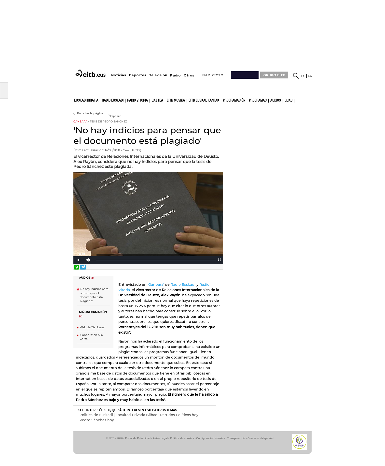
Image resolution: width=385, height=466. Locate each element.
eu (303, 76)
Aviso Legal (160, 438)
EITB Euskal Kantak (204, 101)
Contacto (253, 438)
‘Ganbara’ (156, 284)
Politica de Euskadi (96, 415)
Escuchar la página (88, 113)
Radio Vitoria (137, 101)
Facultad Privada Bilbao (136, 415)
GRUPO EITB (274, 75)
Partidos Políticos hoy (179, 415)
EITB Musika (176, 101)
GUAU (288, 101)
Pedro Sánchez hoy (97, 420)
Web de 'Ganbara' (92, 327)
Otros (189, 75)
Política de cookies (182, 438)
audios (275, 101)
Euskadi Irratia (86, 101)
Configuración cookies (210, 438)
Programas (258, 101)
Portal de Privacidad (138, 438)
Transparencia (236, 438)
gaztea (157, 101)
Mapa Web (267, 438)
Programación (234, 101)
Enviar (219, 267)
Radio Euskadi (113, 101)
